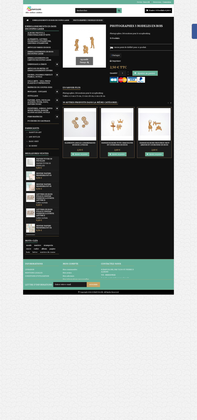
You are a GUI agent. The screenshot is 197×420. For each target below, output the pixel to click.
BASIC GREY (33, 197)
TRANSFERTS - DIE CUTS (39, 134)
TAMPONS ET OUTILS (37, 138)
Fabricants (32, 184)
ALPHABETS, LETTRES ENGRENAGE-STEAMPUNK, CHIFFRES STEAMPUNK (39, 41)
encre (28, 362)
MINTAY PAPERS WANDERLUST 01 (43, 251)
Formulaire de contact (110, 400)
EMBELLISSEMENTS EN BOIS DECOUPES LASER (40, 53)
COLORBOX (33, 206)
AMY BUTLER (34, 193)
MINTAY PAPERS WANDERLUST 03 (44, 240)
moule (29, 359)
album (44, 362)
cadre (36, 362)
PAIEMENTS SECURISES (35, 401)
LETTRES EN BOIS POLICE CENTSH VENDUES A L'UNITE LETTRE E (45, 279)
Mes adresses (68, 395)
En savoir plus (71, 87)
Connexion (167, 2)
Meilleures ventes (36, 219)
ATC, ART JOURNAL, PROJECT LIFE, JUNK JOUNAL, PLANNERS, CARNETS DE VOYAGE (40, 173)
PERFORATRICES (35, 117)
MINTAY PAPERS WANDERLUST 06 (44, 293)
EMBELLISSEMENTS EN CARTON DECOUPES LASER (39, 59)
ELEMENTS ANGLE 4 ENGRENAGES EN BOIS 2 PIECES (80, 144)
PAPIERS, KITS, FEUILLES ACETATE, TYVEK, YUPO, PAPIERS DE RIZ (39, 102)
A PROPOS (29, 398)
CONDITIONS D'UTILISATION (37, 395)
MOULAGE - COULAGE (37, 92)
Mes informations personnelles (76, 398)
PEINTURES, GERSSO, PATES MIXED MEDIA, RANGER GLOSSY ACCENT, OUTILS (40, 110)
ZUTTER (31, 146)
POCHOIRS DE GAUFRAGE (39, 121)
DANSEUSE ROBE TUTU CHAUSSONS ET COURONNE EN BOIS (117, 144)
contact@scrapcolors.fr (118, 397)
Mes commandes (70, 388)
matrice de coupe (47, 366)
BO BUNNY (32, 202)
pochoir (29, 369)
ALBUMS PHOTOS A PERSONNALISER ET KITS (39, 34)
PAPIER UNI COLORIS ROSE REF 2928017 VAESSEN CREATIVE (45, 337)
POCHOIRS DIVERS (36, 125)
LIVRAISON (29, 388)
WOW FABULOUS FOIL (37, 142)
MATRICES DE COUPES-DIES (40, 87)
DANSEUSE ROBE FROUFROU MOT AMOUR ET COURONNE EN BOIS (154, 144)
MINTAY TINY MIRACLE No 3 (47, 326)
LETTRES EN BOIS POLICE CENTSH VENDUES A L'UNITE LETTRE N (45, 263)
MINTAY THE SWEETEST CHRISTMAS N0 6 (44, 304)
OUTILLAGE (33, 96)
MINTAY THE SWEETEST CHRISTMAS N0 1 (44, 315)
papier (52, 362)
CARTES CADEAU (35, 157)
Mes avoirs (67, 392)
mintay (39, 369)
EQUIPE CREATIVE (35, 161)
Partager (115, 55)
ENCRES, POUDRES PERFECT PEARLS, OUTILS (40, 76)
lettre (35, 366)
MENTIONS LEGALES (33, 392)
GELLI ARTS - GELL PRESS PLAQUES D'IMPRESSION (39, 82)
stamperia (48, 359)
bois (28, 366)
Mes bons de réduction (72, 401)
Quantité (113, 73)
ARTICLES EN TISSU (36, 166)
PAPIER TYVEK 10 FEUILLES (44, 226)
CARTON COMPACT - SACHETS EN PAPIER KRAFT (41, 152)
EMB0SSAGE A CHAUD (37, 64)
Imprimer (116, 61)
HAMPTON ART (35, 188)
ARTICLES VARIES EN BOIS (39, 47)
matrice (37, 359)
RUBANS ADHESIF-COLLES (39, 129)
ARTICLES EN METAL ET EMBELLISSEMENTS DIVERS (40, 69)
